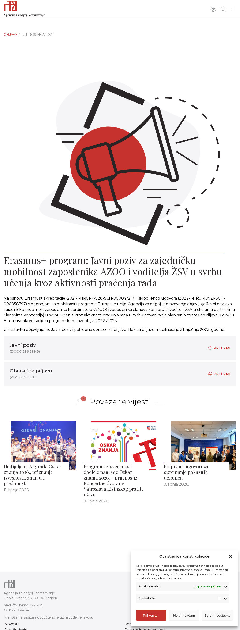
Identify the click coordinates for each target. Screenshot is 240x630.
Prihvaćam (151, 615)
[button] (230, 556)
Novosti (11, 624)
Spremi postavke (217, 615)
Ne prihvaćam (184, 615)
